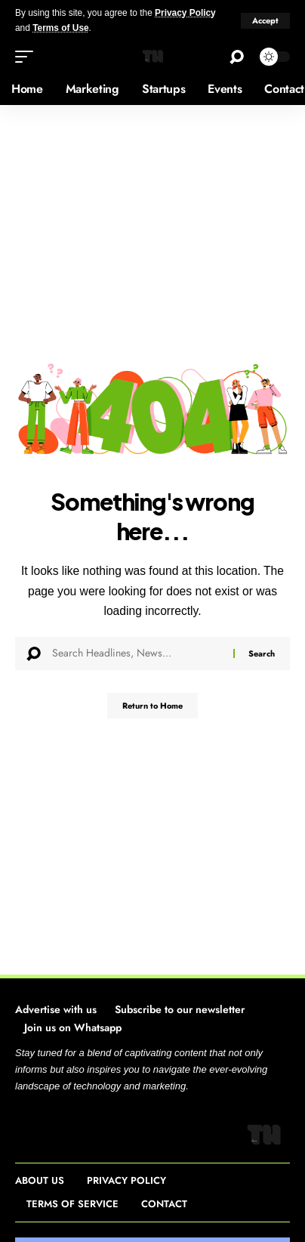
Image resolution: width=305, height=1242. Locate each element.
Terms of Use (60, 28)
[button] (265, 21)
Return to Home (152, 706)
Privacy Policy (185, 13)
